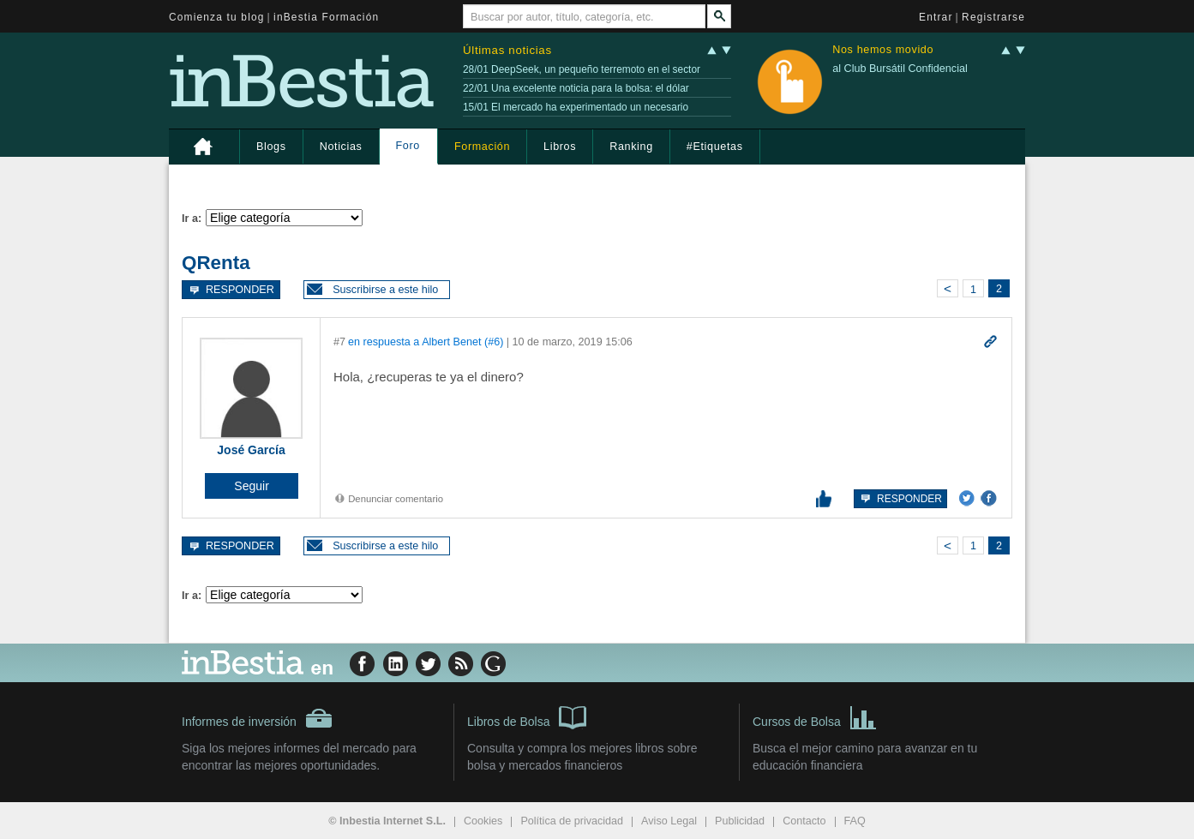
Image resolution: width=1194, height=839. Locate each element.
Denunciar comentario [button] (388, 499)
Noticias (341, 147)
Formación (482, 147)
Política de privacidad (571, 821)
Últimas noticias (507, 50)
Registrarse (993, 17)
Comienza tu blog (217, 17)
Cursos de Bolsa (815, 716)
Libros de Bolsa (526, 716)
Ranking (631, 147)
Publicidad (740, 821)
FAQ (855, 821)
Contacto (804, 821)
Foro (408, 146)
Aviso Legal (669, 821)
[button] (376, 289)
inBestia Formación (326, 17)
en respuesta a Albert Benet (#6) (425, 342)
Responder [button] (231, 289)
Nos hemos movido (882, 50)
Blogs (271, 147)
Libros (559, 147)
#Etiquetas (715, 147)
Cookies (483, 821)
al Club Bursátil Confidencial (900, 69)
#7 (339, 342)
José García (251, 450)
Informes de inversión (257, 718)
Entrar (936, 17)
